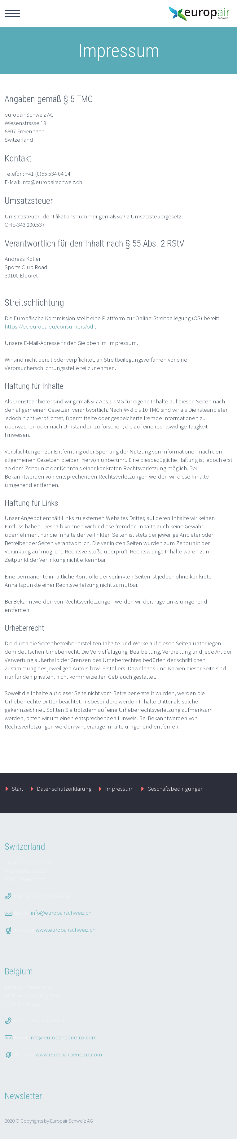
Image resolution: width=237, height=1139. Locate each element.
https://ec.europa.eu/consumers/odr (50, 326)
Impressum (119, 788)
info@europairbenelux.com (63, 1037)
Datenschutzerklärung (64, 788)
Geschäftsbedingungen (175, 788)
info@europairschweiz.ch (61, 912)
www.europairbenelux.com (69, 1054)
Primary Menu (12, 13)
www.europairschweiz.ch (65, 929)
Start (17, 788)
